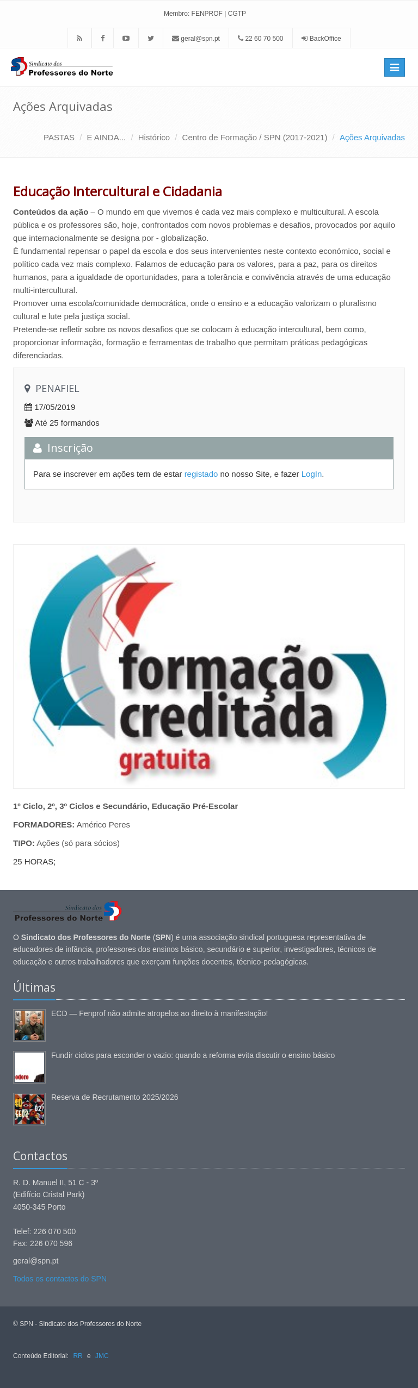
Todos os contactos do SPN (60, 1278)
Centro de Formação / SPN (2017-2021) (255, 137)
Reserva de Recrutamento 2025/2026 (114, 1097)
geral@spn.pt (196, 38)
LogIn (312, 473)
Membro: (176, 13)
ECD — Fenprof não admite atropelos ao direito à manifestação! (159, 1013)
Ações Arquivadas (372, 137)
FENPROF (207, 13)
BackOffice (325, 38)
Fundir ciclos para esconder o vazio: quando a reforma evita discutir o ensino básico (193, 1055)
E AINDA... (106, 137)
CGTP (237, 13)
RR (77, 1356)
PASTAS (59, 137)
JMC (102, 1356)
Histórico (154, 137)
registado (201, 473)
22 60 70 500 (260, 38)
